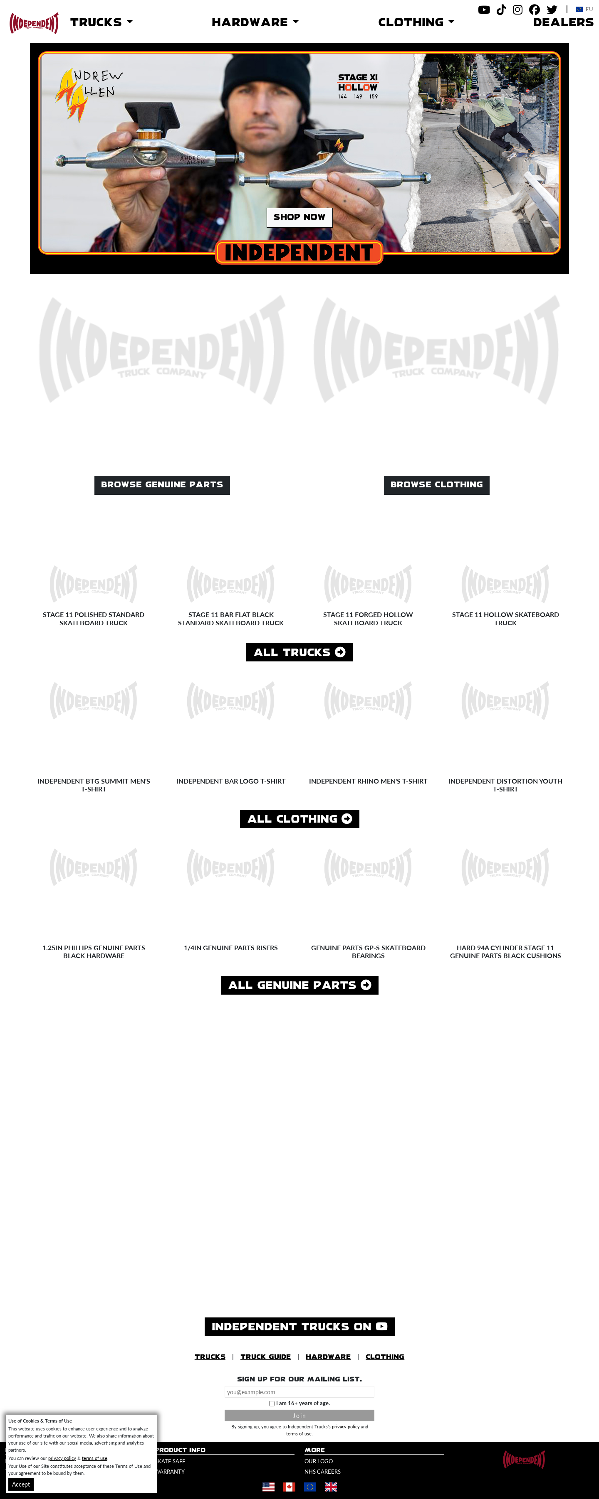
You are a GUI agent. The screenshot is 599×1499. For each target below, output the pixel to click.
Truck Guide (265, 1357)
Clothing (385, 1357)
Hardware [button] (252, 22)
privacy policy (346, 1426)
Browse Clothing (437, 485)
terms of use (299, 1433)
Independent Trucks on (303, 1326)
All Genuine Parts (299, 985)
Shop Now (300, 217)
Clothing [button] (413, 22)
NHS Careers (322, 1471)
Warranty (170, 1471)
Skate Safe (170, 1461)
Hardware (328, 1357)
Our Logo (318, 1461)
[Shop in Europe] (309, 1487)
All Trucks (299, 652)
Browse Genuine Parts (162, 485)
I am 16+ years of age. (303, 1403)
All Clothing (299, 819)
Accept (21, 1484)
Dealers (563, 22)
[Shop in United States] (268, 1487)
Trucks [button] (98, 22)
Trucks (210, 1357)
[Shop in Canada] (289, 1487)
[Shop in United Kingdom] (330, 1487)
